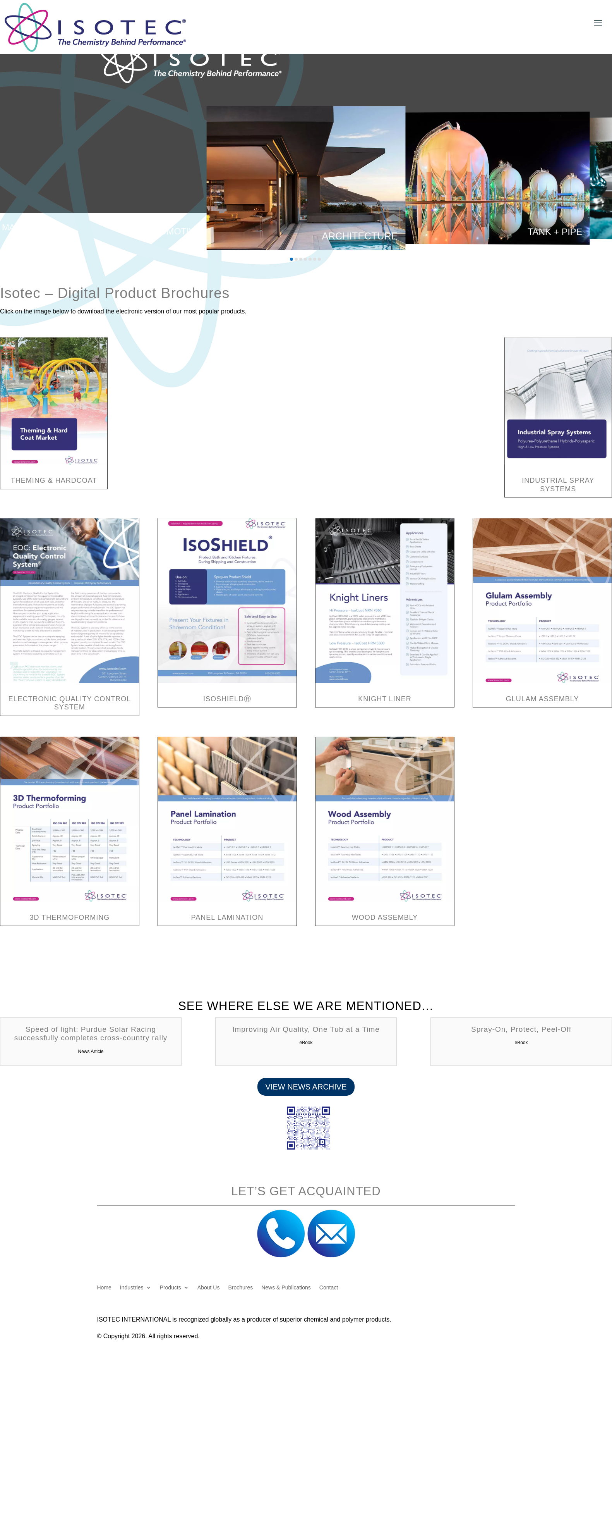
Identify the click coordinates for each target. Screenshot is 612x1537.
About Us (208, 1288)
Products (170, 1288)
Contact (328, 1288)
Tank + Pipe (555, 232)
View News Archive (305, 1087)
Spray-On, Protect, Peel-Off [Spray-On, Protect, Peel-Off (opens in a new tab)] (521, 1029)
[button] (291, 259)
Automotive (171, 231)
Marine (18, 227)
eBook (305, 1042)
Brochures (240, 1288)
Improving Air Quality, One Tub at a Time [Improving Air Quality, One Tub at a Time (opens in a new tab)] (306, 1029)
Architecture (360, 236)
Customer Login (514, 9)
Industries (132, 1288)
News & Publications (286, 1288)
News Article (91, 1051)
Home (104, 1288)
